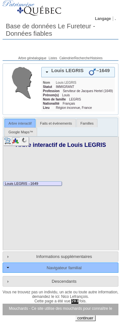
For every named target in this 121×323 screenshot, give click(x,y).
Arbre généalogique (32, 58)
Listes (53, 58)
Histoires (96, 58)
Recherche (82, 58)
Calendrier (66, 58)
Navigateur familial (63, 267)
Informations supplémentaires (64, 256)
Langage (103, 18)
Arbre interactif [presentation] (20, 123)
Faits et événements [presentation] (56, 123)
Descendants (64, 281)
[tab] (78, 72)
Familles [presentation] (87, 123)
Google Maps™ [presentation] (20, 132)
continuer (85, 318)
